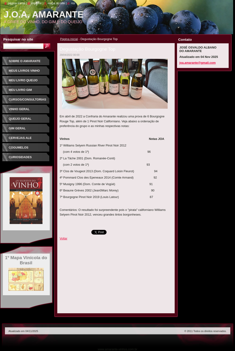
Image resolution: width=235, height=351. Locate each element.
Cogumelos (18, 147)
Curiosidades (20, 157)
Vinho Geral (19, 109)
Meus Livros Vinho (24, 70)
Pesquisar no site (18, 39)
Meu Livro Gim (20, 90)
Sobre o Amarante (24, 61)
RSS (73, 3)
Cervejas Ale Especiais (20, 139)
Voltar (63, 238)
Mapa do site (56, 3)
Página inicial (69, 39)
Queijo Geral (20, 118)
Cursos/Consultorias (27, 99)
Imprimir (36, 3)
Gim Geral (17, 128)
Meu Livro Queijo (23, 80)
